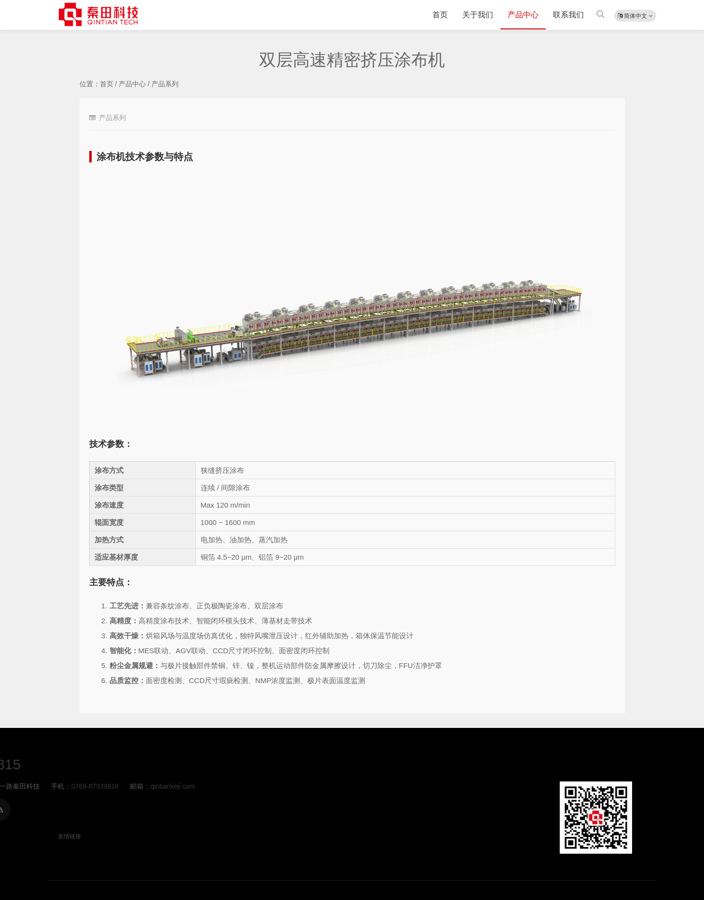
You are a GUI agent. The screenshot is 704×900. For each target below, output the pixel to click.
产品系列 (165, 84)
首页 (440, 15)
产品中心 (523, 15)
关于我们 (477, 15)
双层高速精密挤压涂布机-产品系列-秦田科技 (98, 14)
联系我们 (568, 15)
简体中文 (635, 16)
